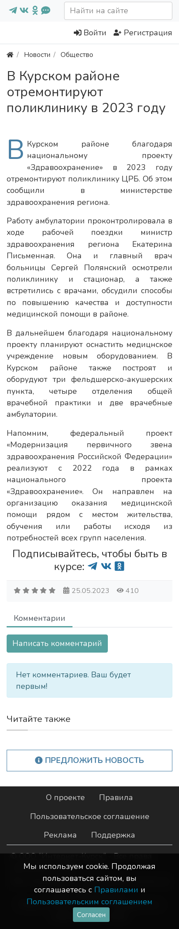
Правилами (116, 889)
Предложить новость (89, 760)
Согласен (91, 914)
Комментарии (39, 618)
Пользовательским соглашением (89, 901)
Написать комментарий (57, 643)
